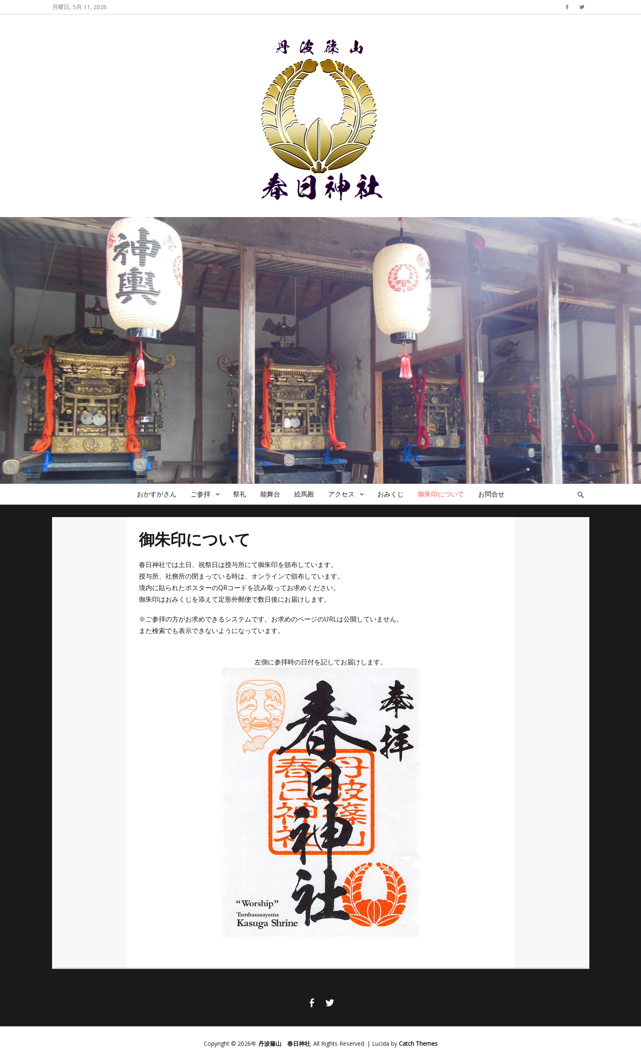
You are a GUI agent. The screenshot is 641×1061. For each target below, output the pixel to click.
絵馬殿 (304, 494)
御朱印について (441, 494)
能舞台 (270, 494)
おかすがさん (156, 494)
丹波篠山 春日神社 (284, 1043)
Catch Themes (418, 1043)
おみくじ (390, 494)
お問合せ (491, 494)
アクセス (341, 494)
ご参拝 (200, 494)
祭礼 (239, 494)
